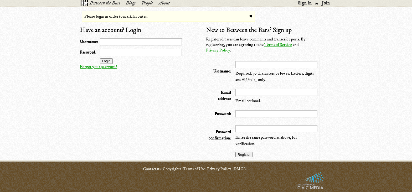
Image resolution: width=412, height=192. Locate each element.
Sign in (305, 3)
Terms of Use (194, 169)
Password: (88, 52)
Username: (89, 41)
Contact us (152, 169)
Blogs (130, 3)
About (164, 3)
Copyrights (172, 169)
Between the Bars (105, 3)
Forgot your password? (98, 66)
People (147, 3)
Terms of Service (278, 44)
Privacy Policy (218, 50)
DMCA (239, 169)
